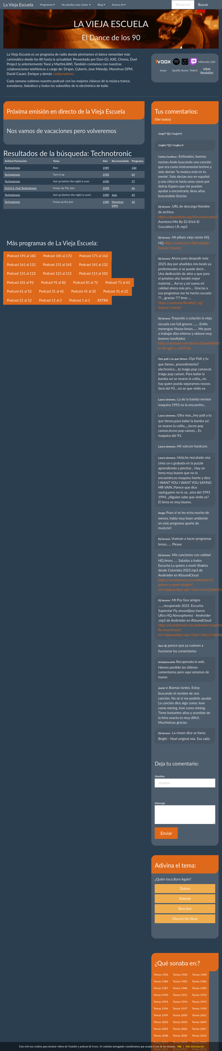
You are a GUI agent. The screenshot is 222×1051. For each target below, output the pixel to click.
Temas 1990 (161, 995)
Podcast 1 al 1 (79, 300)
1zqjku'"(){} (171, 145)
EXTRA (103, 300)
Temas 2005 (161, 1028)
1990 (106, 174)
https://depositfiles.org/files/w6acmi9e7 (187, 217)
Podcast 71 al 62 (117, 282)
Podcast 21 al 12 (19, 300)
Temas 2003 (180, 1022)
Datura (185, 888)
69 (133, 174)
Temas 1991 (180, 995)
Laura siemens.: (167, 399)
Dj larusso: (164, 258)
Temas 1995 (199, 1001)
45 (133, 195)
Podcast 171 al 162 (93, 256)
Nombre (160, 776)
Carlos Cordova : (168, 156)
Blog (101, 4)
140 (134, 167)
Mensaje (160, 803)
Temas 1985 (180, 981)
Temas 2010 (199, 1035)
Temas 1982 (180, 974)
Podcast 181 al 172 (57, 256)
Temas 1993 (161, 1001)
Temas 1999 (161, 1015)
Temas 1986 (199, 981)
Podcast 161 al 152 (21, 264)
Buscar (203, 4)
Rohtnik (185, 899)
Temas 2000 (180, 1015)
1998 (106, 188)
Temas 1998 (199, 1008)
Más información (194, 1046)
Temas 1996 (161, 1008)
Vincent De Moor (185, 919)
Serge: (162, 513)
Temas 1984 (161, 981)
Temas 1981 (161, 974)
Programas (47, 4)
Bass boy (185, 908)
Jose (114, 195)
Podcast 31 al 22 (115, 291)
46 (133, 188)
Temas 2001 (199, 1015)
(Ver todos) (163, 119)
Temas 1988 (180, 988)
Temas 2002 (161, 1022)
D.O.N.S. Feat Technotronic (21, 188)
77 (133, 181)
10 (133, 202)
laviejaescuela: (167, 662)
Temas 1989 (199, 988)
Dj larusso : (165, 206)
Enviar (166, 833)
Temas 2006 (180, 1028)
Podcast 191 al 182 (21, 256)
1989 (106, 167)
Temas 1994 (180, 1001)
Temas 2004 (199, 1022)
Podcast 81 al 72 (85, 282)
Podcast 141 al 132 (93, 264)
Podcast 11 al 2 (50, 300)
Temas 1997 (180, 1008)
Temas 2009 (180, 1035)
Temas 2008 (161, 1035)
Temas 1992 (199, 995)
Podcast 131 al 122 (21, 273)
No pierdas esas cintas (76, 4)
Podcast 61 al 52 (19, 291)
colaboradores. (64, 74)
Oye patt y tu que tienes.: (173, 358)
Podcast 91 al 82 (53, 282)
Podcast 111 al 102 (93, 273)
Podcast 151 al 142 (57, 264)
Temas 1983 (199, 974)
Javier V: (163, 688)
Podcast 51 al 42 (51, 291)
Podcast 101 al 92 (20, 282)
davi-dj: (163, 645)
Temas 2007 (199, 1028)
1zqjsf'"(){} (170, 133)
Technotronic (12, 167)
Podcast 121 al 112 (57, 273)
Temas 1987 (161, 988)
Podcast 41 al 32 (83, 291)
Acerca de (119, 4)
